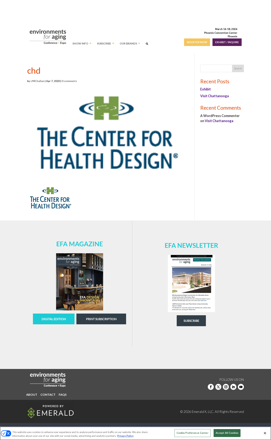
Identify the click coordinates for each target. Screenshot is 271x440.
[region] (135, 433)
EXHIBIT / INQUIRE (227, 42)
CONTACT (48, 394)
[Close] (265, 433)
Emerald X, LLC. (203, 411)
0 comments (69, 81)
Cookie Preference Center (193, 432)
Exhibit (205, 89)
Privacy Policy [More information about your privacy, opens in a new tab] (125, 435)
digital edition (54, 319)
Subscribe (191, 320)
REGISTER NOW (197, 42)
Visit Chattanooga (214, 96)
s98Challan (37, 81)
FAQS (63, 394)
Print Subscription (101, 319)
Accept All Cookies (227, 432)
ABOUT (31, 394)
